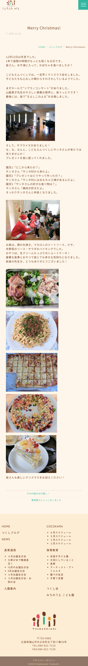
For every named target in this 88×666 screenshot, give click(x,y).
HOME (6, 526)
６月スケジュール (60, 532)
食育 (52, 563)
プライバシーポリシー (44, 660)
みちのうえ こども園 (60, 595)
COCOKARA (55, 526)
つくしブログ (11, 533)
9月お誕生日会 (16, 571)
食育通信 (10, 550)
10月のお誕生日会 (18, 567)
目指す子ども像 (59, 556)
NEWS (6, 539)
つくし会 (52, 588)
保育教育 (52, 550)
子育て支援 (56, 578)
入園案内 (10, 588)
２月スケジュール (60, 543)
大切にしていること (62, 560)
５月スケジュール (60, 536)
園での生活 (56, 574)
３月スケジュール (60, 540)
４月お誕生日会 (17, 556)
